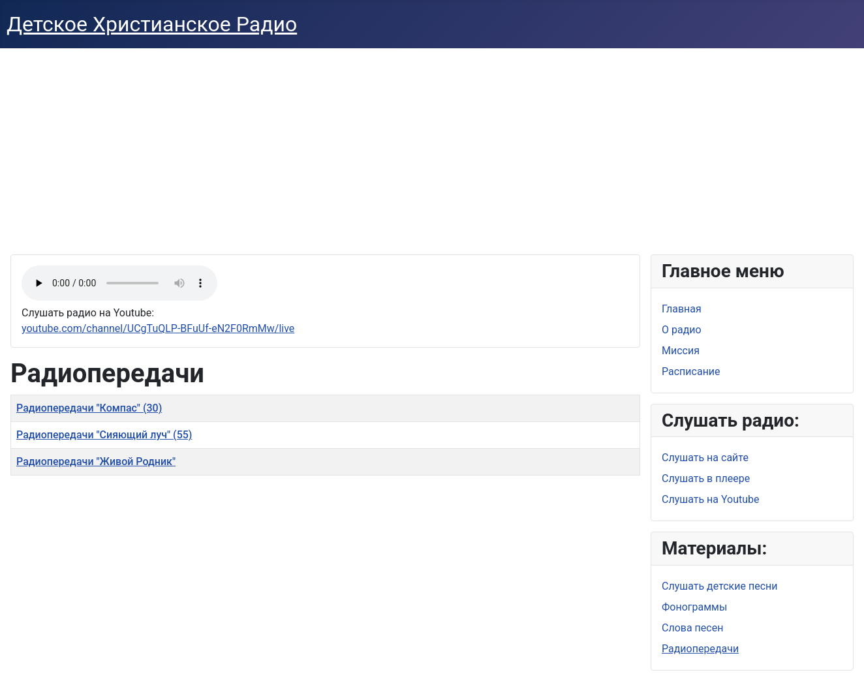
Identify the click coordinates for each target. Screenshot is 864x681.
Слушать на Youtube (711, 499)
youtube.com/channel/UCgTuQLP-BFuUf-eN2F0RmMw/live (158, 328)
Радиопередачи (700, 649)
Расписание (691, 371)
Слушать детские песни (720, 586)
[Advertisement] (432, 146)
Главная (682, 309)
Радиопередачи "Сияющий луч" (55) (104, 435)
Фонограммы (694, 607)
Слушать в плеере (706, 478)
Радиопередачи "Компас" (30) (89, 408)
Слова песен (692, 628)
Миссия (681, 350)
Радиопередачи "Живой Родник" (96, 461)
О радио (682, 330)
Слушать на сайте (705, 457)
